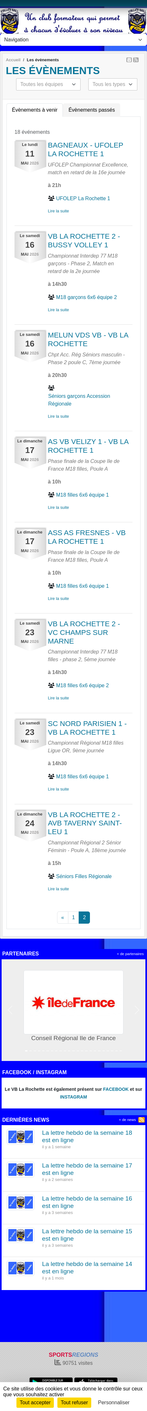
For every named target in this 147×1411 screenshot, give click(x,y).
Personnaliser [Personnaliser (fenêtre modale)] (114, 1402)
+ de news (127, 1120)
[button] (10, 1010)
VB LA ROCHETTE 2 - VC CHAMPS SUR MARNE (84, 632)
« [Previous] (62, 917)
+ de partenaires (130, 954)
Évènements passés (91, 110)
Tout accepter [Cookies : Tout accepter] (35, 1402)
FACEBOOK (116, 1089)
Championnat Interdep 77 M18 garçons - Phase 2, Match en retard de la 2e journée (83, 263)
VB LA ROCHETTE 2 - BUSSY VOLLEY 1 (84, 240)
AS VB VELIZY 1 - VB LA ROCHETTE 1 (88, 446)
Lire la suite (58, 211)
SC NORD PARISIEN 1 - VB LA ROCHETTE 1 (87, 728)
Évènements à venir (34, 110)
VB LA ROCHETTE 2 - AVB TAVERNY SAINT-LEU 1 (85, 823)
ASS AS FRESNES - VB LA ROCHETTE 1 (87, 537)
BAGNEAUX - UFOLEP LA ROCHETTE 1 (85, 149)
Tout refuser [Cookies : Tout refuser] (74, 1402)
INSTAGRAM (73, 1096)
